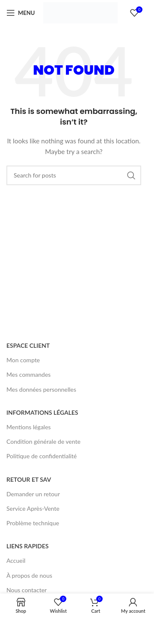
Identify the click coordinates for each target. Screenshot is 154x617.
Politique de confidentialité (41, 456)
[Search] (73, 175)
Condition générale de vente (43, 441)
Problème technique (32, 523)
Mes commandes (28, 374)
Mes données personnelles (41, 389)
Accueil (15, 560)
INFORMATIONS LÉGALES (42, 412)
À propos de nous (29, 575)
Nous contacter (26, 590)
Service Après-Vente (32, 508)
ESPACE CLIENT (28, 345)
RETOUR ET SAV (28, 479)
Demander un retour (33, 494)
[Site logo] (80, 12)
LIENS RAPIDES (27, 546)
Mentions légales (28, 427)
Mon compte (23, 360)
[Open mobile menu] (20, 12)
